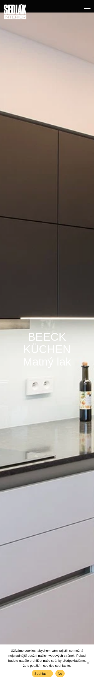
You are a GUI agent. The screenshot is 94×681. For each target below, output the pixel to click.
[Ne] (87, 662)
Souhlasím (42, 673)
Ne (60, 673)
